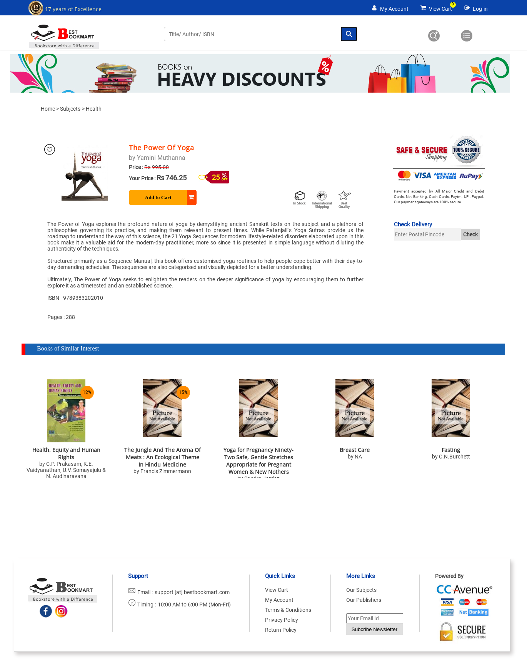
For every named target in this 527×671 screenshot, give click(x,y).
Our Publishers (363, 600)
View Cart (440, 9)
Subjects (70, 109)
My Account (394, 9)
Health (94, 109)
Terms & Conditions (288, 610)
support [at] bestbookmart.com (192, 592)
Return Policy (281, 630)
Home (48, 109)
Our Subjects (361, 590)
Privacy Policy (281, 620)
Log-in (480, 9)
